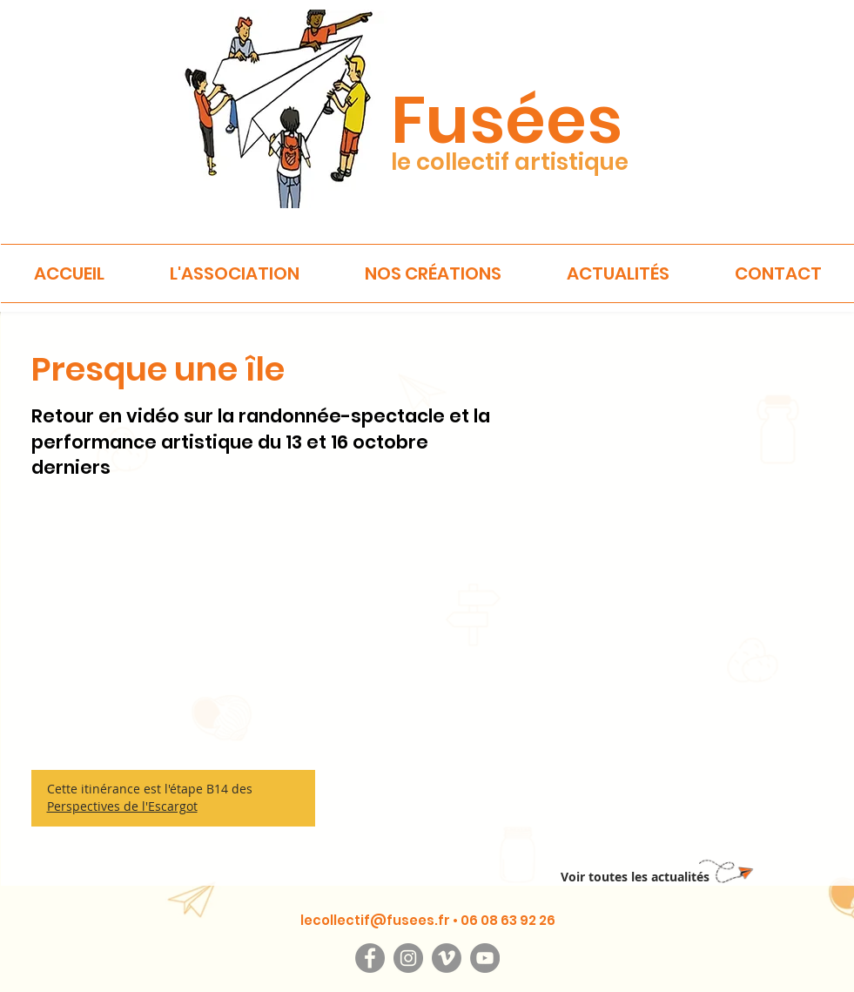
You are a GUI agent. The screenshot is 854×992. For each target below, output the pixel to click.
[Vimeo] (446, 958)
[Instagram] (408, 958)
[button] (235, 273)
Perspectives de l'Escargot (122, 806)
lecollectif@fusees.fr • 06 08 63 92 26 (427, 920)
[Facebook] (370, 958)
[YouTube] (485, 958)
